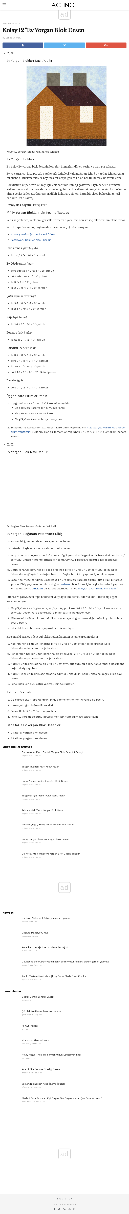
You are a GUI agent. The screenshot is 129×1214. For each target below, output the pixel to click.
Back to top (64, 1199)
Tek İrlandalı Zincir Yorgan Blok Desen (43, 810)
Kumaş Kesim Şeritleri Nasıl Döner (33, 234)
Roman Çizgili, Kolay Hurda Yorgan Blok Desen (48, 824)
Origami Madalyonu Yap (35, 932)
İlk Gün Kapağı (30, 1025)
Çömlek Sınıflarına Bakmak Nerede (41, 1011)
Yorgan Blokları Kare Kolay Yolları (40, 766)
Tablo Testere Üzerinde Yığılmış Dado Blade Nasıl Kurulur (54, 976)
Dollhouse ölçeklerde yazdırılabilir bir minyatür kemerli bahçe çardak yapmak (65, 961)
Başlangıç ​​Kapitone (11, 23)
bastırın (65, 584)
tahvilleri (37, 588)
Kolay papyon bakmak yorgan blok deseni (45, 839)
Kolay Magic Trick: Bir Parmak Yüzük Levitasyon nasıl (51, 1054)
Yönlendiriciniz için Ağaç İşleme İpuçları (44, 1083)
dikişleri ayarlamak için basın (97, 588)
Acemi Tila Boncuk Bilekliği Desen (41, 1069)
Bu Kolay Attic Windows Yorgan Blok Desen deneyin (51, 853)
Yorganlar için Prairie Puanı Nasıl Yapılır (43, 795)
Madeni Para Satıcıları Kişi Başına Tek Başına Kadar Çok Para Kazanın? (62, 1098)
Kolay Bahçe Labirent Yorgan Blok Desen (45, 781)
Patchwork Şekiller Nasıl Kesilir (31, 239)
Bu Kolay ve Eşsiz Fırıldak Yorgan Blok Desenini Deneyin (53, 752)
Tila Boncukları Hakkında (36, 1040)
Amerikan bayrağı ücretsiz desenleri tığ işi (45, 947)
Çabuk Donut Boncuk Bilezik (38, 996)
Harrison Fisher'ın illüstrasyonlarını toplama (46, 918)
